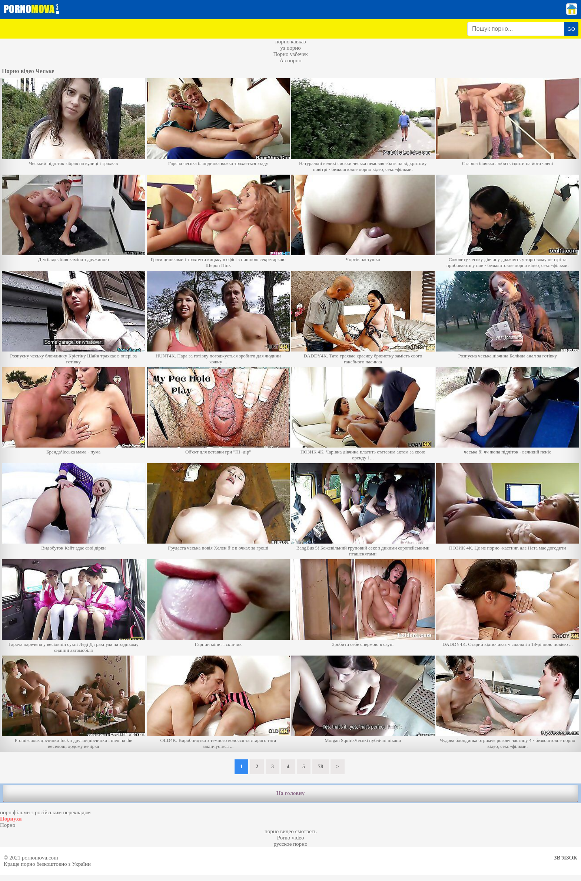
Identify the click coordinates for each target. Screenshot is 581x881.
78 (320, 766)
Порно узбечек (290, 54)
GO (571, 29)
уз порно (290, 48)
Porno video (290, 838)
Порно (7, 825)
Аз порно (290, 60)
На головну (290, 793)
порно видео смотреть (291, 831)
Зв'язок (565, 858)
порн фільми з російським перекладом (45, 812)
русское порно (290, 844)
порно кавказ (290, 41)
